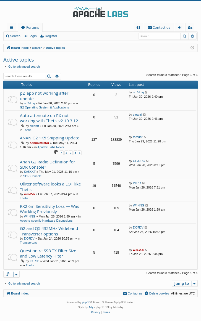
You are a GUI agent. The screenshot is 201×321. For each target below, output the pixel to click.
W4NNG (29, 216)
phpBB (86, 302)
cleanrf (34, 126)
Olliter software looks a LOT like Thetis (50, 186)
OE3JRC (139, 161)
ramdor (138, 137)
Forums (32, 27)
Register (51, 36)
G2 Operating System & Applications (44, 107)
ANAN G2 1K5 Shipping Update (49, 137)
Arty (90, 307)
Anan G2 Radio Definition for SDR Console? (47, 164)
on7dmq (29, 103)
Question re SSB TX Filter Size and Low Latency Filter (48, 253)
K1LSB (34, 261)
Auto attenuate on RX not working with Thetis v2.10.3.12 (49, 118)
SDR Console (32, 176)
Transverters (28, 242)
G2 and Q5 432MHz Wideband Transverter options (49, 231)
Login (32, 36)
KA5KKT (30, 171)
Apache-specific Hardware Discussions (46, 220)
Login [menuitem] (180, 28)
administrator (39, 143)
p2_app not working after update (44, 95)
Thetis (27, 130)
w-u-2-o (29, 194)
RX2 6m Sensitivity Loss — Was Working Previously (49, 208)
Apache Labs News (51, 147)
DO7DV (29, 238)
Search (15, 36)
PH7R (137, 183)
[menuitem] (138, 27)
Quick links (12, 28)
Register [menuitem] (191, 28)
